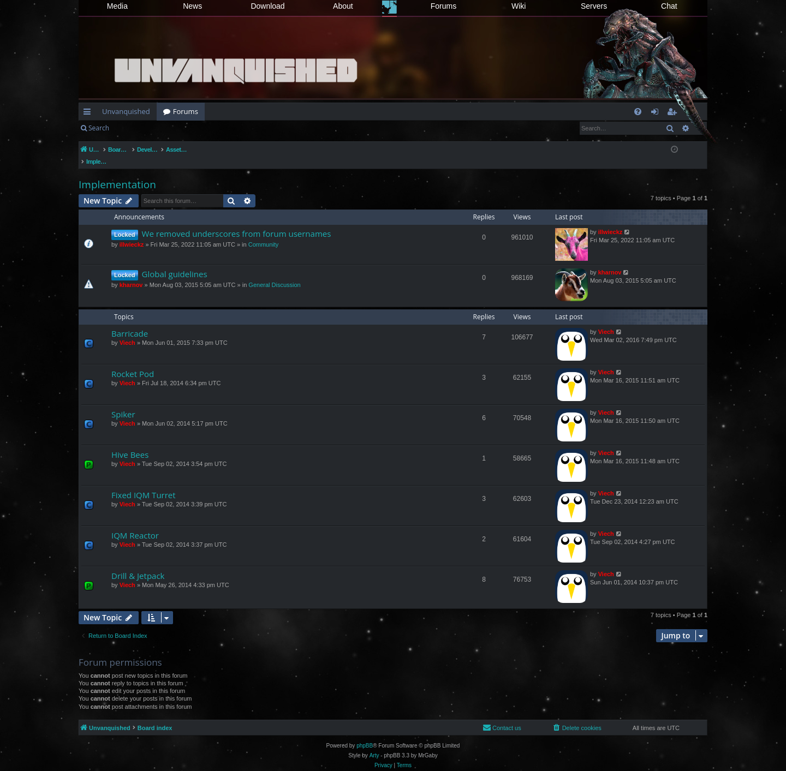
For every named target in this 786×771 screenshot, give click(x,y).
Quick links (89, 113)
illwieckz (132, 233)
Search (98, 128)
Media (117, 6)
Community (263, 233)
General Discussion (274, 273)
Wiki (518, 6)
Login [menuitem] (657, 113)
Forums (443, 6)
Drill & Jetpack (137, 564)
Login (133, 128)
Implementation (117, 173)
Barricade (129, 321)
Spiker (123, 402)
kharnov (131, 273)
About (343, 6)
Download (267, 6)
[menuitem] (637, 112)
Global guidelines (174, 262)
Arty (374, 744)
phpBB (364, 734)
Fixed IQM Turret (143, 483)
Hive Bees (129, 443)
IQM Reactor (135, 523)
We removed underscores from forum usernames (236, 222)
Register (169, 128)
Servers (594, 6)
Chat (669, 6)
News (192, 6)
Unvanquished (126, 111)
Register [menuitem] (674, 113)
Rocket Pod (132, 362)
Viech (127, 331)
